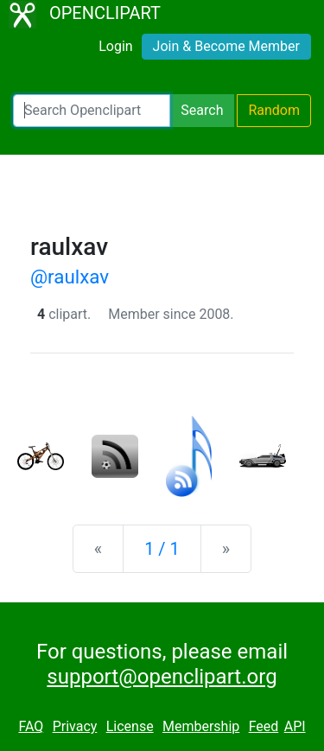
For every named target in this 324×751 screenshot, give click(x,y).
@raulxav (69, 276)
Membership (200, 726)
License (130, 726)
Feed (264, 726)
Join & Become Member (226, 46)
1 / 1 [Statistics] (162, 548)
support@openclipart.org (161, 677)
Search (202, 110)
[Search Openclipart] (91, 110)
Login (115, 46)
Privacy (75, 726)
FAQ (30, 726)
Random (274, 110)
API (295, 726)
